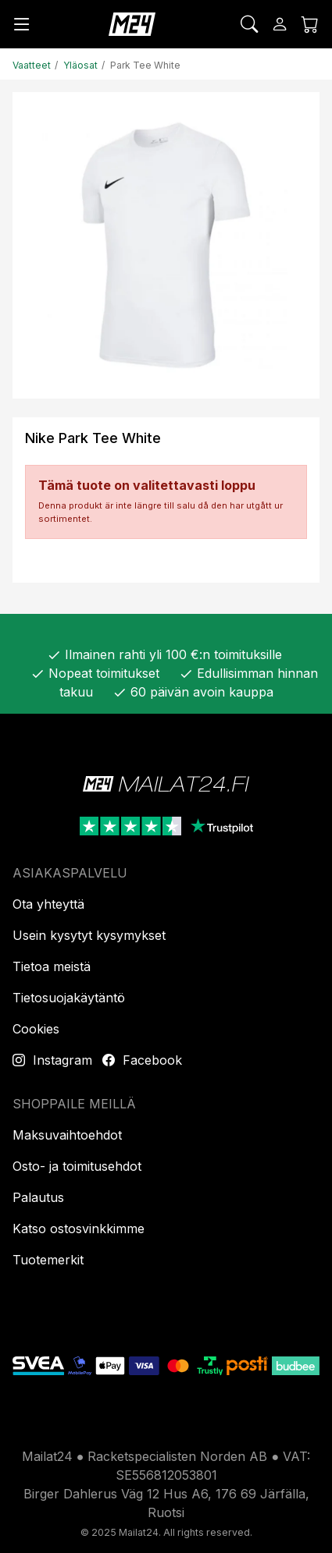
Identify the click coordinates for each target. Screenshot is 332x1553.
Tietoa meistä (51, 966)
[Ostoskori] (310, 24)
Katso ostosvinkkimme (78, 1228)
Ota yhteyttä (48, 904)
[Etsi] (249, 24)
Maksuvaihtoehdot (67, 1135)
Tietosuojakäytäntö (68, 997)
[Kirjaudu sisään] (279, 24)
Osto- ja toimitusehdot (76, 1166)
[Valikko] (22, 24)
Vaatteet (31, 65)
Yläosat (80, 65)
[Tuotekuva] (166, 245)
